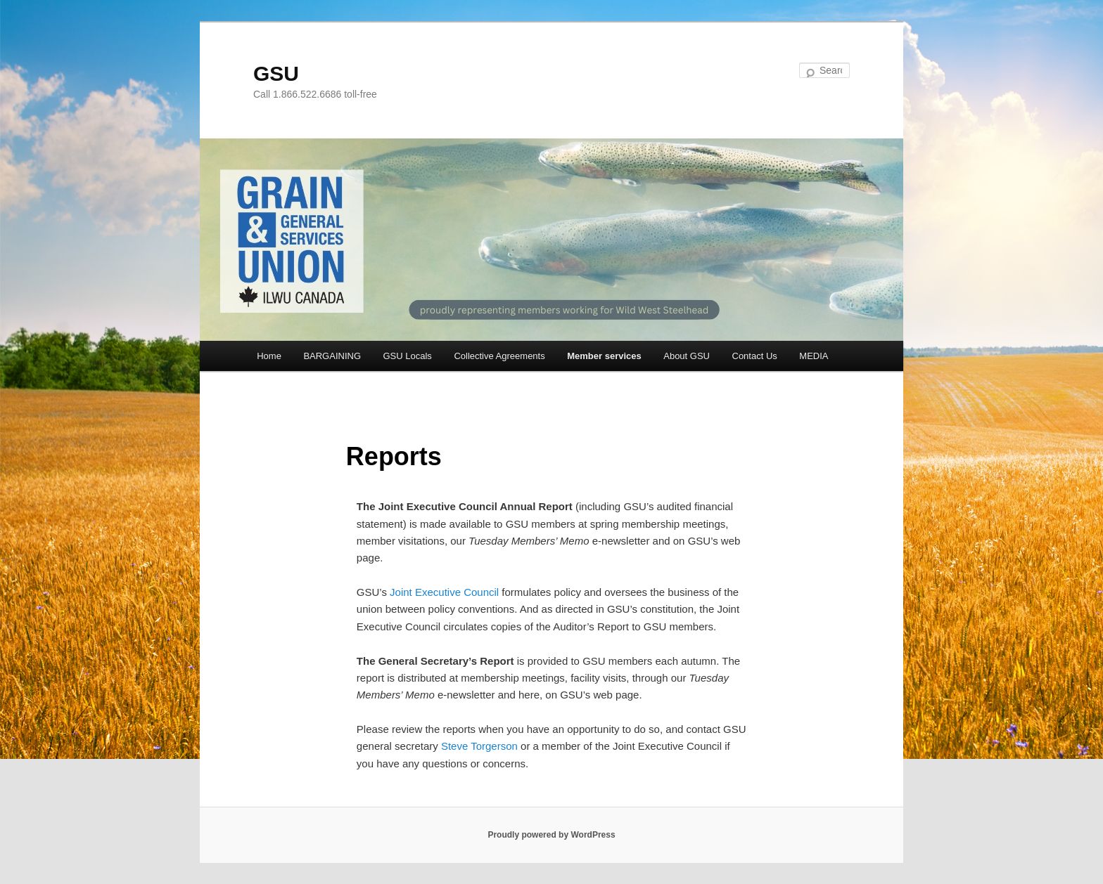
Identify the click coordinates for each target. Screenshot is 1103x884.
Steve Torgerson (479, 746)
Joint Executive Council (444, 592)
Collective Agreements (499, 356)
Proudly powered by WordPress (551, 835)
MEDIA (813, 356)
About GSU (686, 356)
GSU (276, 73)
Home (269, 356)
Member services (604, 356)
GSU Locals (407, 356)
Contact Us (754, 356)
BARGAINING (332, 356)
